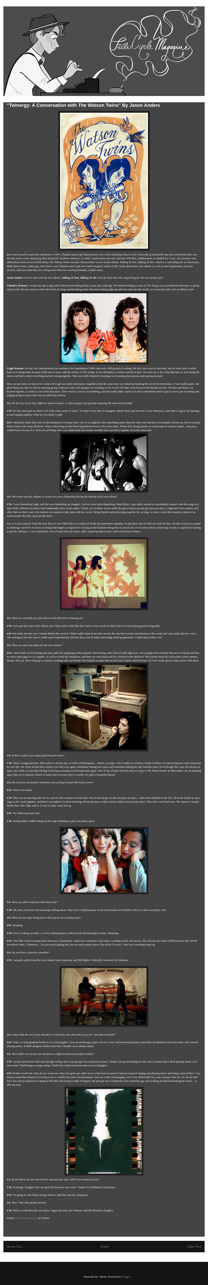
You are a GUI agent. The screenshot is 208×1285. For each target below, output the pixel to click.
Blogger (126, 1276)
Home (105, 1246)
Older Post (194, 1246)
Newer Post (14, 1246)
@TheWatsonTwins (26, 1218)
